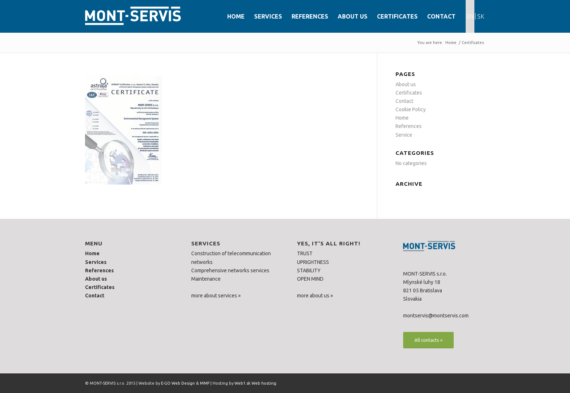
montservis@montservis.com (436, 315)
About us (406, 84)
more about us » (315, 295)
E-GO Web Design (178, 383)
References (409, 126)
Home (451, 42)
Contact (404, 101)
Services (96, 262)
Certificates (473, 42)
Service (404, 135)
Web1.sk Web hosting (255, 383)
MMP (204, 383)
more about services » (216, 295)
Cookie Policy (411, 109)
